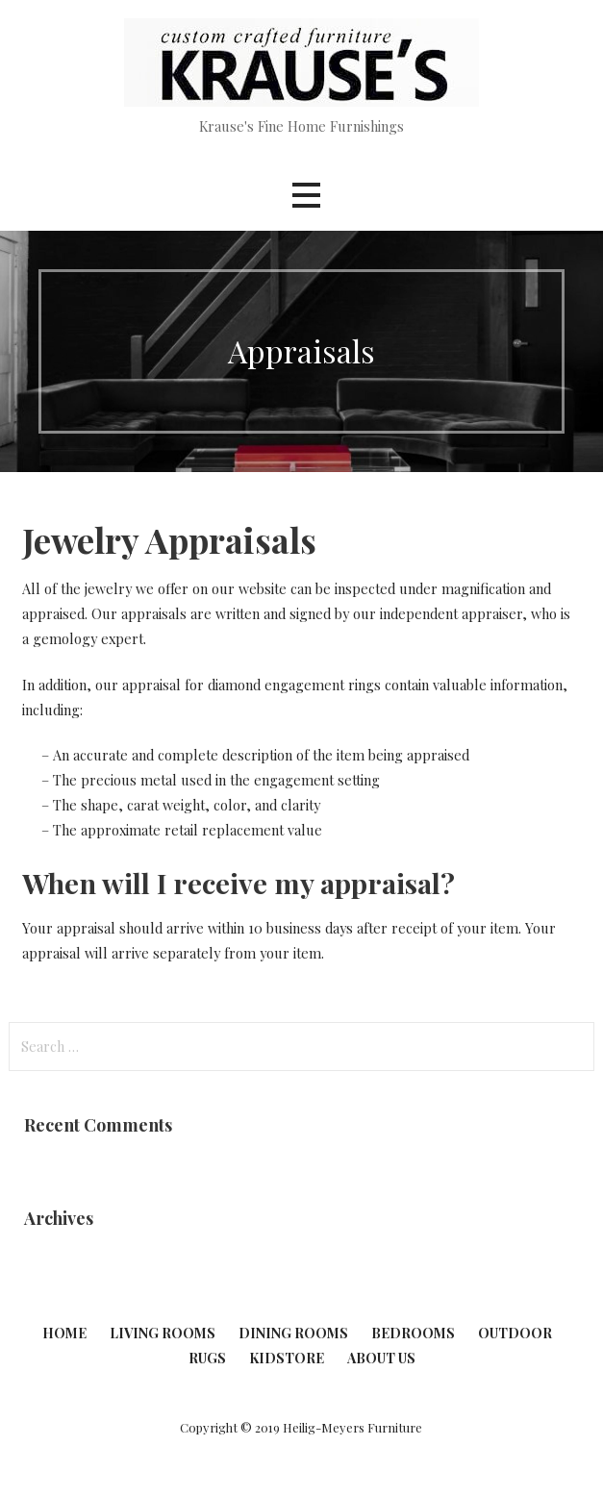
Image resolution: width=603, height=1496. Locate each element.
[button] (306, 194)
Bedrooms (413, 1333)
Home (64, 1333)
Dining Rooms (293, 1333)
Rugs (207, 1358)
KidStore (286, 1358)
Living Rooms (162, 1333)
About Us (381, 1358)
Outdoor (515, 1333)
